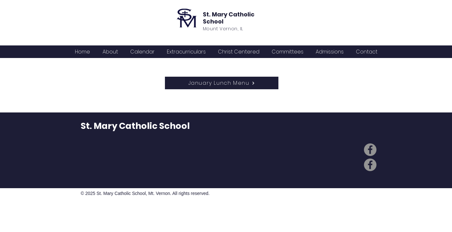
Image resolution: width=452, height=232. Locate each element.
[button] (142, 51)
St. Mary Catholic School (229, 17)
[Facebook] (370, 149)
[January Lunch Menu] (221, 83)
